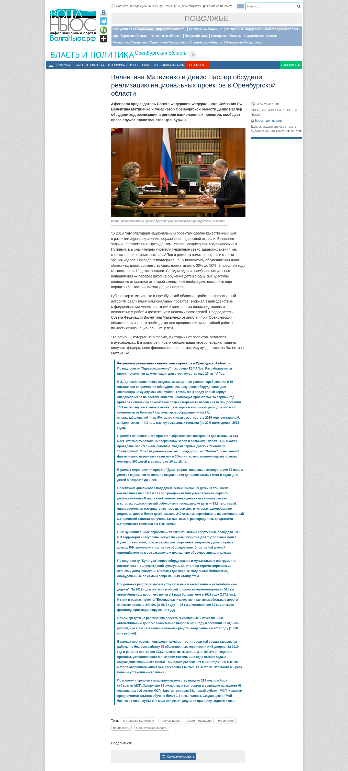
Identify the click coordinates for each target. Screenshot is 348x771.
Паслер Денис (170, 720)
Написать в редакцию (129, 6)
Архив (166, 6)
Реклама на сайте (218, 6)
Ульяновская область (206, 42)
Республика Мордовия (243, 29)
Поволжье (206, 18)
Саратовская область (260, 36)
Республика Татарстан (130, 42)
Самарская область (226, 36)
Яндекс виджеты (187, 6)
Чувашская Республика (243, 42)
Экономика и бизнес (123, 65)
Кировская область (171, 29)
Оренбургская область (130, 36)
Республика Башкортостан (133, 29)
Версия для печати (268, 120)
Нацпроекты (290, 65)
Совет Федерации (199, 720)
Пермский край (196, 36)
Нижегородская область (282, 29)
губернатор (226, 720)
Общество (150, 65)
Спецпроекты (197, 65)
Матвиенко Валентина (138, 720)
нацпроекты (121, 727)
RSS (153, 6)
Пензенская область (166, 36)
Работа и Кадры (172, 65)
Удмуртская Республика (168, 42)
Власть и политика (89, 65)
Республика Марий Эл (205, 29)
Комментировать (178, 756)
